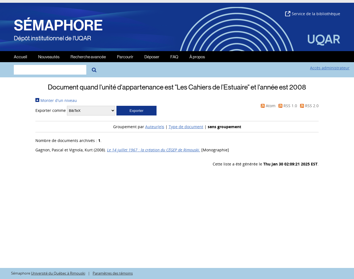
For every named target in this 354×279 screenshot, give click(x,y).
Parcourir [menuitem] (125, 56)
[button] (136, 110)
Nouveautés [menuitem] (48, 56)
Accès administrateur (330, 67)
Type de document (186, 126)
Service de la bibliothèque (312, 13)
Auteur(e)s (154, 126)
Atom (267, 105)
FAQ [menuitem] (174, 56)
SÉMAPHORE (58, 25)
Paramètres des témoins (113, 273)
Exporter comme (50, 110)
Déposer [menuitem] (151, 56)
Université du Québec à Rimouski (58, 273)
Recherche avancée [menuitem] (88, 56)
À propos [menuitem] (197, 56)
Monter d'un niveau (56, 100)
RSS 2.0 (308, 105)
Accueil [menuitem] (20, 56)
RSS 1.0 (287, 105)
